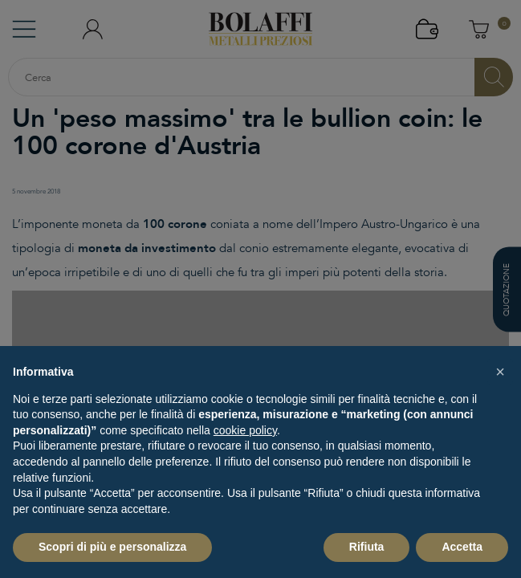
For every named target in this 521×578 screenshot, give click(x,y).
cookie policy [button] (245, 430)
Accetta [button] (462, 546)
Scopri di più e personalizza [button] (112, 546)
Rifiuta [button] (367, 546)
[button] (500, 372)
